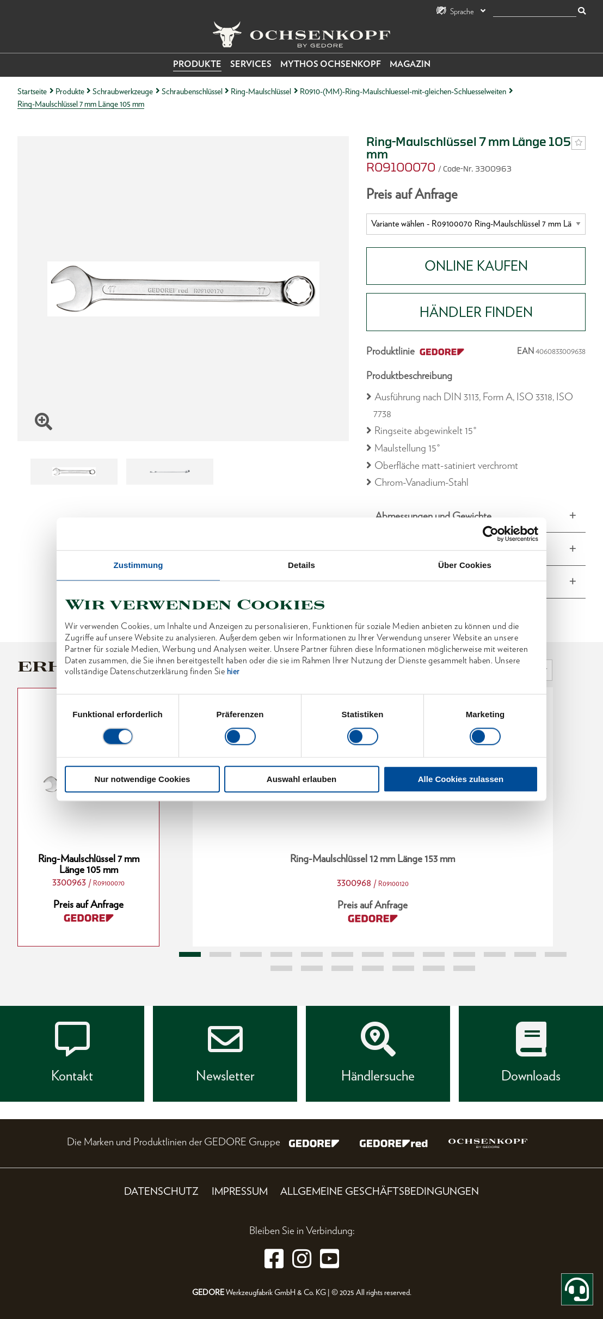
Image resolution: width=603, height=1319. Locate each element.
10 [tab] (464, 954)
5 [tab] (312, 954)
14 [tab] (281, 968)
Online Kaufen (476, 266)
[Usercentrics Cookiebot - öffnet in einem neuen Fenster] (490, 534)
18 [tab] (403, 968)
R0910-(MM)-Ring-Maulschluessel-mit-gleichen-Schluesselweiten (403, 91)
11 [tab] (495, 954)
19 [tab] (434, 968)
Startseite (32, 91)
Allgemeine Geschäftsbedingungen (379, 1191)
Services (251, 64)
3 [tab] (251, 954)
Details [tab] (301, 565)
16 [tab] (342, 968)
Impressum (240, 1191)
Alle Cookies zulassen (461, 779)
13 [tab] (556, 954)
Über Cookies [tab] (464, 565)
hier (233, 672)
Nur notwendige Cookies (142, 779)
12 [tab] (525, 954)
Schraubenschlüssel (192, 91)
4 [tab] (281, 954)
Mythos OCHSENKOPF (330, 64)
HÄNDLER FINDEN (476, 312)
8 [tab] (403, 954)
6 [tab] (342, 954)
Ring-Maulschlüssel (261, 91)
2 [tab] (220, 954)
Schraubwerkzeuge (123, 91)
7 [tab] (373, 954)
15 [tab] (312, 968)
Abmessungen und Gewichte (433, 516)
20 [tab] (464, 968)
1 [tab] (190, 954)
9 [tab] (434, 954)
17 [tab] (373, 968)
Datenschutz (161, 1191)
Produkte (197, 64)
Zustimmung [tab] (138, 565)
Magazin (410, 64)
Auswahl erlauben (301, 779)
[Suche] (534, 12)
